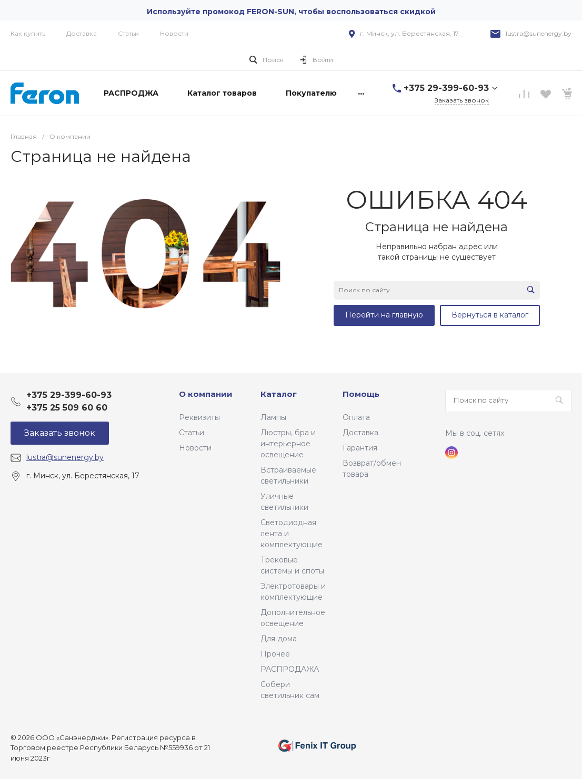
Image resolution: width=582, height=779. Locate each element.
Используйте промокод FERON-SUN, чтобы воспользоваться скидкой (291, 11)
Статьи (128, 33)
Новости (174, 33)
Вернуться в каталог (489, 315)
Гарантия (360, 448)
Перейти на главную (384, 315)
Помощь (361, 394)
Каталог (278, 394)
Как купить (28, 33)
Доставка (81, 33)
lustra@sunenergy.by (538, 33)
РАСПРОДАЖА (289, 669)
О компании (206, 394)
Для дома (278, 638)
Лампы (273, 417)
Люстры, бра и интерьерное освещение (288, 443)
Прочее (275, 654)
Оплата (356, 417)
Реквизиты (199, 417)
